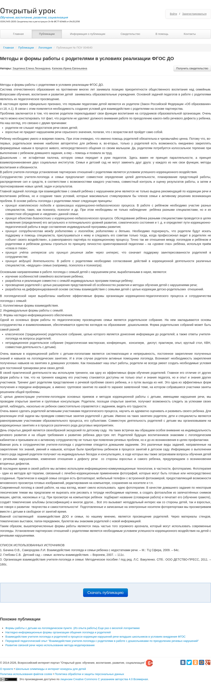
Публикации (47, 34)
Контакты (190, 34)
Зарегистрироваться (194, 13)
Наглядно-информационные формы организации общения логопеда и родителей (58, 632)
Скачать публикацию (105, 593)
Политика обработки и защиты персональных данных (89, 674)
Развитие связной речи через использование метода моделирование (50, 645)
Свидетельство (130, 34)
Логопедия (45, 47)
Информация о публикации (87, 34)
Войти (173, 13)
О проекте (6, 669)
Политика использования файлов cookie (26, 674)
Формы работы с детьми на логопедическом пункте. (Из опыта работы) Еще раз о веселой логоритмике (72, 628)
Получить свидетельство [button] (192, 68)
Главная (18, 34)
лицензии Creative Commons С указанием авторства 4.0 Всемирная (104, 679)
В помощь (162, 34)
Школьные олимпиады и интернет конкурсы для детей (51, 669)
